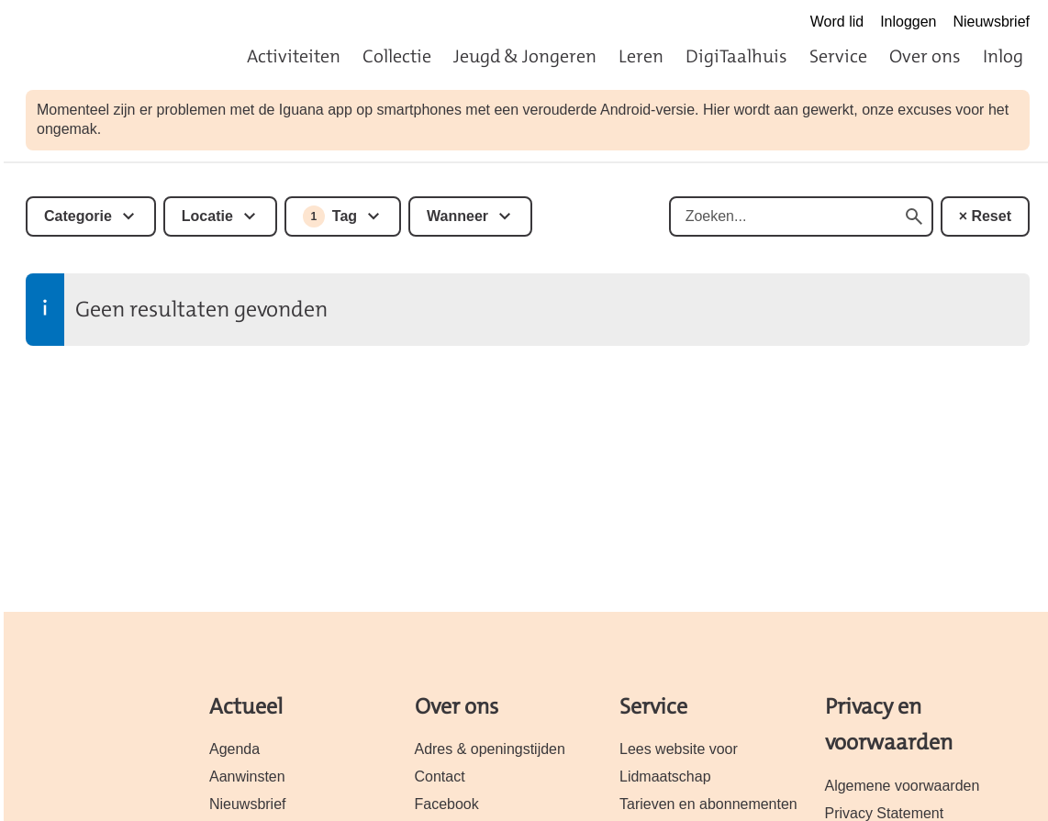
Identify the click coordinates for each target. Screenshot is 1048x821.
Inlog (1003, 56)
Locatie (207, 216)
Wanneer (457, 216)
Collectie (396, 56)
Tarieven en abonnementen (708, 804)
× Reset (985, 216)
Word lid (837, 21)
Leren (641, 56)
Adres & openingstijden (490, 749)
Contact (440, 776)
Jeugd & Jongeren (524, 56)
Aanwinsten (247, 776)
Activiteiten (293, 56)
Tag (330, 216)
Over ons (925, 56)
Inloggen (908, 21)
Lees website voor (678, 749)
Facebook (447, 804)
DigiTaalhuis (736, 56)
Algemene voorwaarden (902, 785)
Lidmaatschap (665, 776)
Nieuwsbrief (991, 21)
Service (838, 56)
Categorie (78, 216)
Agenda (234, 749)
